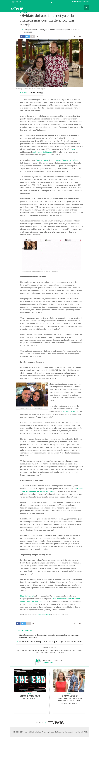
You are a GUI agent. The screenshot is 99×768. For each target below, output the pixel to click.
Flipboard (47, 614)
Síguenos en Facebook (48, 2)
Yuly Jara (23, 93)
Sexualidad (45, 653)
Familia (79, 651)
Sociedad (61, 653)
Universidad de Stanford (42, 152)
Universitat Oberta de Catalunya (65, 160)
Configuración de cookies (72, 732)
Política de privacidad (48, 732)
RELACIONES (24, 12)
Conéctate (75, 2)
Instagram (40, 614)
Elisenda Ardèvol (27, 596)
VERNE (30, 693)
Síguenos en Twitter (52, 2)
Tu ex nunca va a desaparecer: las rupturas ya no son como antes (50, 641)
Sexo (37, 653)
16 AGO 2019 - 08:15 (35, 93)
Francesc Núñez (42, 160)
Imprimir (74, 36)
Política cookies (59, 732)
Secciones (86, 7)
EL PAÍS (56, 722)
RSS (82, 732)
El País (17, 2)
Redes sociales (55, 651)
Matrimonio (29, 651)
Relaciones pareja (41, 651)
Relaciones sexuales (68, 651)
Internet (53, 653)
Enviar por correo (80, 36)
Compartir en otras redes (32, 36)
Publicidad (31, 732)
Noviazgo (20, 651)
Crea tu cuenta (84, 2)
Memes (69, 693)
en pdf (72, 149)
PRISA (86, 732)
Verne (17, 8)
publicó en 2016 (69, 411)
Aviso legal (38, 732)
